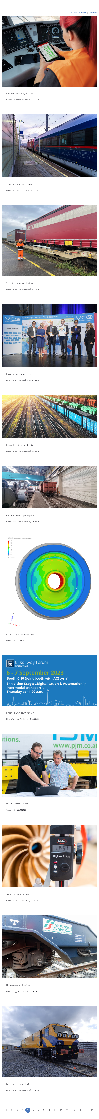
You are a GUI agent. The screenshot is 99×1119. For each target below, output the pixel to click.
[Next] (94, 1110)
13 (73, 1110)
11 (61, 1110)
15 (86, 1110)
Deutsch (73, 12)
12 (67, 1110)
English (82, 12)
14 (80, 1110)
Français (93, 12)
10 (55, 1110)
